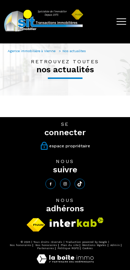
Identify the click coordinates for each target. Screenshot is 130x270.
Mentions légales (94, 245)
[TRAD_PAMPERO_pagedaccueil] (43, 31)
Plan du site (70, 245)
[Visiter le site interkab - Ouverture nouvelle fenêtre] (77, 222)
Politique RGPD (68, 248)
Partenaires (45, 248)
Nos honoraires (21, 245)
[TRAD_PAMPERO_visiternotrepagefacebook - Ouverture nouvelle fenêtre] (50, 184)
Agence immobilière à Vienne (32, 51)
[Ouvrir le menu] (121, 21)
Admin (115, 245)
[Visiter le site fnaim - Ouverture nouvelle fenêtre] (35, 225)
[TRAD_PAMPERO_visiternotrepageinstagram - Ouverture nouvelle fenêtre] (65, 184)
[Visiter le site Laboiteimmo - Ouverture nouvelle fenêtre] (65, 262)
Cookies (88, 248)
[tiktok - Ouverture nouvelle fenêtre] (80, 184)
